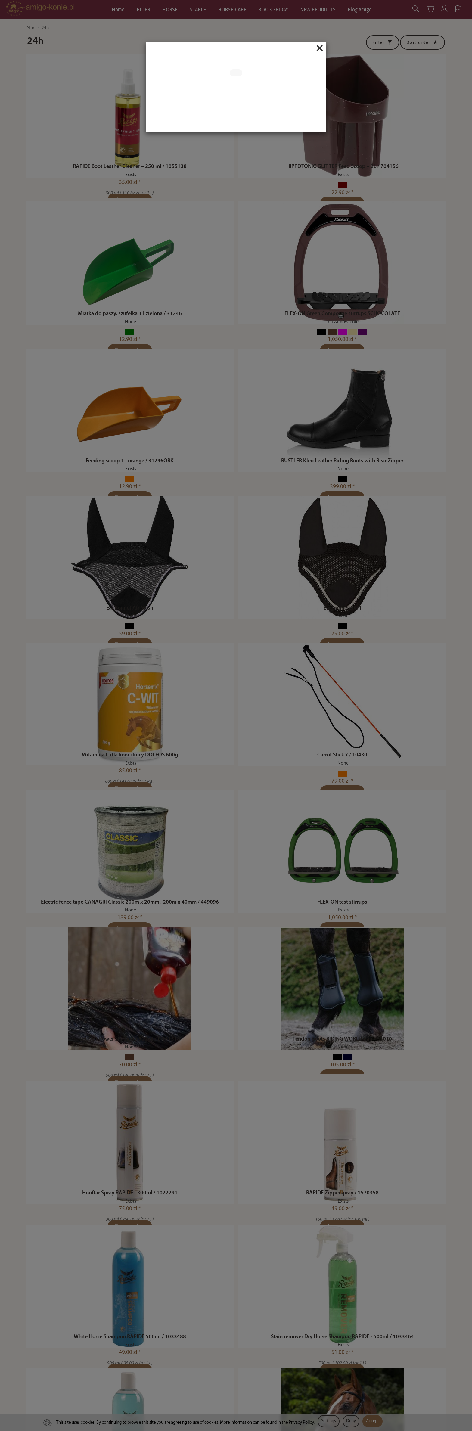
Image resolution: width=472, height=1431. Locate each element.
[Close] (319, 48)
